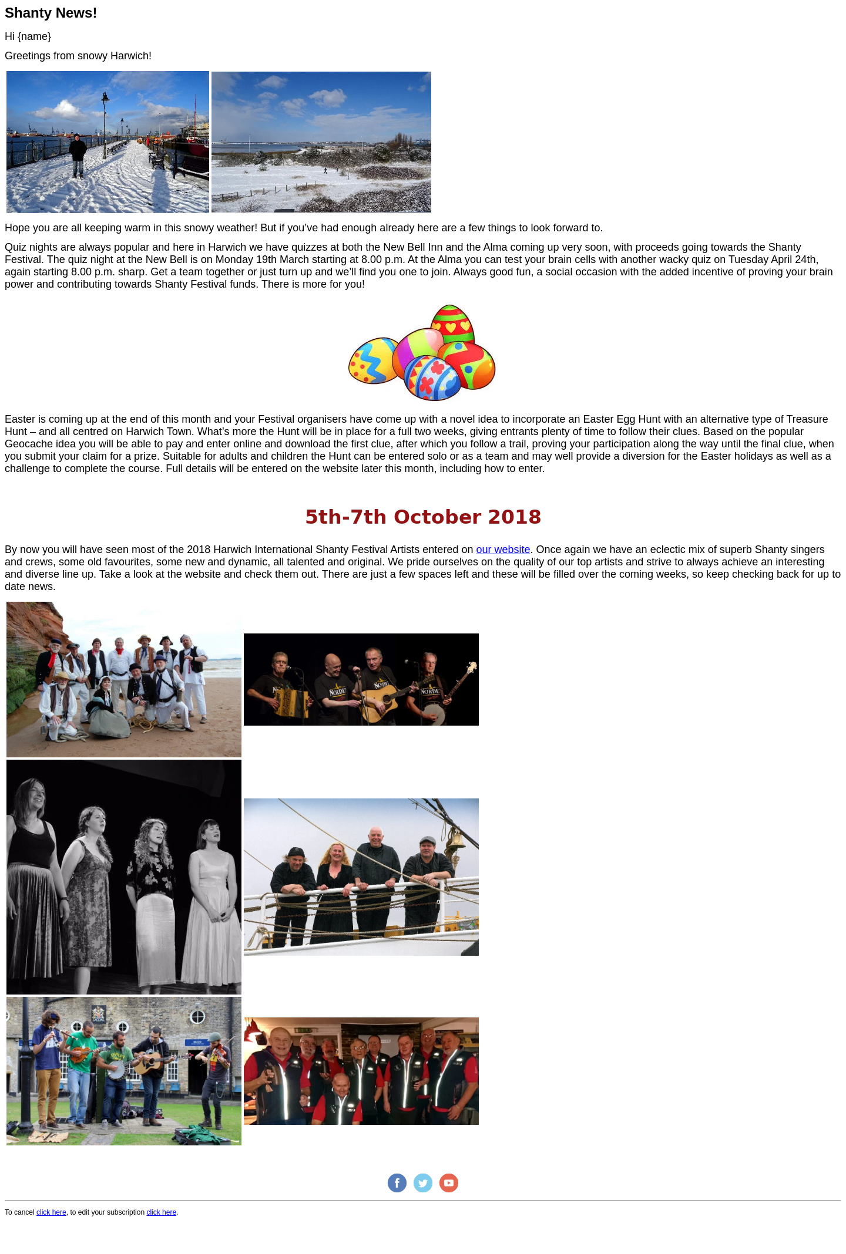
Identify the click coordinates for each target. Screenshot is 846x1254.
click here (51, 1212)
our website (503, 549)
